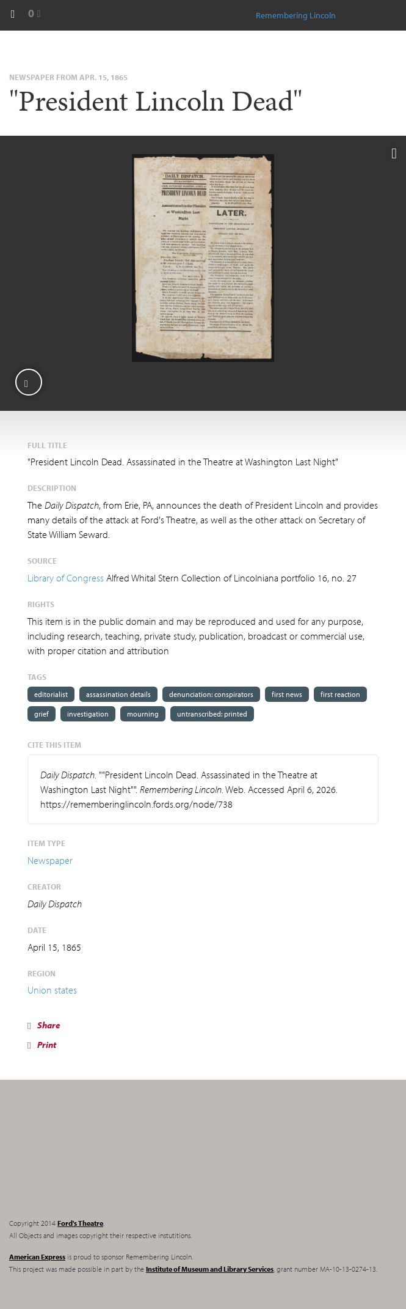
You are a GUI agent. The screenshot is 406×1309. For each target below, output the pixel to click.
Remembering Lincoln (85, 1159)
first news (287, 694)
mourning (143, 713)
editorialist (51, 694)
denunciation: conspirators (211, 694)
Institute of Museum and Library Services (210, 1269)
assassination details (118, 694)
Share (43, 1025)
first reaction (340, 694)
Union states (52, 990)
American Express (37, 1256)
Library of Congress (65, 578)
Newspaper (50, 860)
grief (41, 713)
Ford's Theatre (80, 1223)
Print (41, 1044)
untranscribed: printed (212, 713)
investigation (88, 713)
